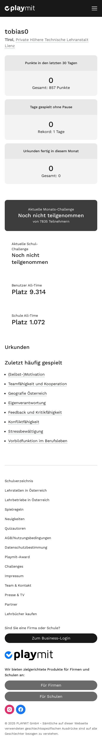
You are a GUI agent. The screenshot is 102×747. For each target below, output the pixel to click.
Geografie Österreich (27, 393)
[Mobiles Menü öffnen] (94, 8)
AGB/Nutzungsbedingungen (28, 538)
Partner (11, 604)
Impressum (14, 576)
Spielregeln (14, 509)
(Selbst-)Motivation (26, 374)
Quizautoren (15, 528)
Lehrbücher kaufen (21, 614)
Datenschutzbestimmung (26, 547)
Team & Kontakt (18, 585)
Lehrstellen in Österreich (26, 490)
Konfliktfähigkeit (23, 421)
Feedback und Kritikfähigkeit (35, 412)
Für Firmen (51, 685)
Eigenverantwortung (27, 402)
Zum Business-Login (51, 638)
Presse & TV (14, 595)
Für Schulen (51, 696)
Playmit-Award (17, 557)
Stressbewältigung (25, 431)
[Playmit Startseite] (20, 8)
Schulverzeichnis (19, 481)
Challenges (14, 566)
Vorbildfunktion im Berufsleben (37, 440)
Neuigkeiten (15, 519)
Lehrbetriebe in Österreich (27, 500)
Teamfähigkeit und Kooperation (37, 383)
